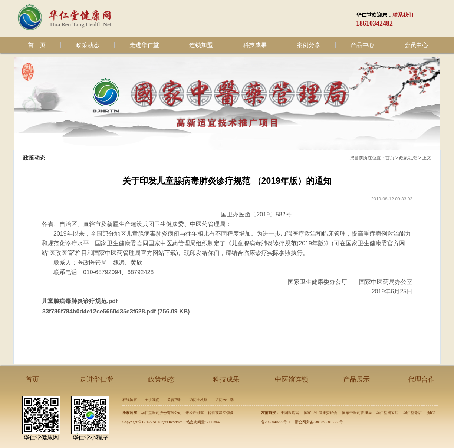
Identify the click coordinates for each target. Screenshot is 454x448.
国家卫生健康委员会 (320, 413)
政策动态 (87, 45)
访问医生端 (224, 400)
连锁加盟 (201, 45)
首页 (389, 157)
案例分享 (308, 45)
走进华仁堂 (144, 45)
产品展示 (356, 379)
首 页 (37, 45)
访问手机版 (198, 400)
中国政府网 (290, 413)
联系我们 (402, 15)
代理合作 (421, 379)
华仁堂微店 (412, 413)
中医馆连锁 (291, 379)
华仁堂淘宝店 (387, 413)
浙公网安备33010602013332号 (319, 422)
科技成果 (255, 45)
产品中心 (362, 45)
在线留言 (129, 400)
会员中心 (416, 45)
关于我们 (152, 400)
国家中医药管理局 (357, 413)
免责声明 (174, 400)
